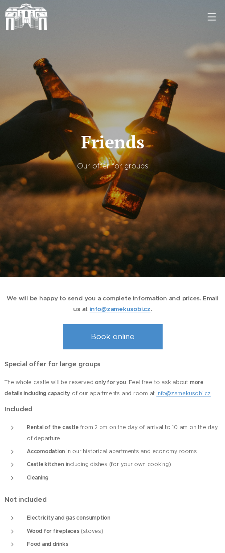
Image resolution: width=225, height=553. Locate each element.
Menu (212, 16)
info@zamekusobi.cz (120, 309)
